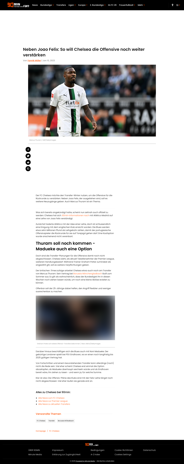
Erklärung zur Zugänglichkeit (66, 454)
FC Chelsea (41, 421)
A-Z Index (95, 454)
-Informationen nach (75, 215)
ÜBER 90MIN (34, 450)
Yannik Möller (34, 60)
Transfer (52, 421)
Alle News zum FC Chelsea (51, 398)
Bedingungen (97, 450)
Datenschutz (149, 450)
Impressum (58, 450)
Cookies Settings (123, 454)
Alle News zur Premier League (53, 401)
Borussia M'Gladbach (66, 421)
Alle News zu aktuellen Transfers (54, 404)
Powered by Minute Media (85, 461)
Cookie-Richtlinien (124, 450)
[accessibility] (172, 5)
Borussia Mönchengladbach (87, 273)
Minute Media (35, 454)
